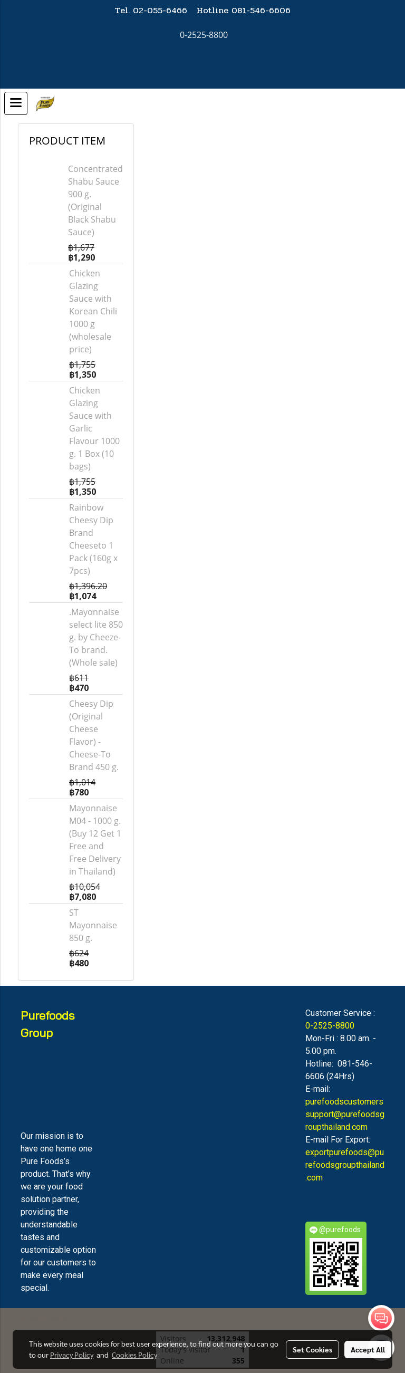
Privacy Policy (71, 1354)
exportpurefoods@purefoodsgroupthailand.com (344, 1165)
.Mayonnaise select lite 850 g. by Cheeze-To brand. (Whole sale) (96, 637)
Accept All (368, 1349)
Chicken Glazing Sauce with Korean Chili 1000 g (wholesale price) (93, 311)
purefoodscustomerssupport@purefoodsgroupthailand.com (344, 1114)
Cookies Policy (134, 1354)
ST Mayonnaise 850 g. (93, 925)
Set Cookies (312, 1349)
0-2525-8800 (329, 1026)
